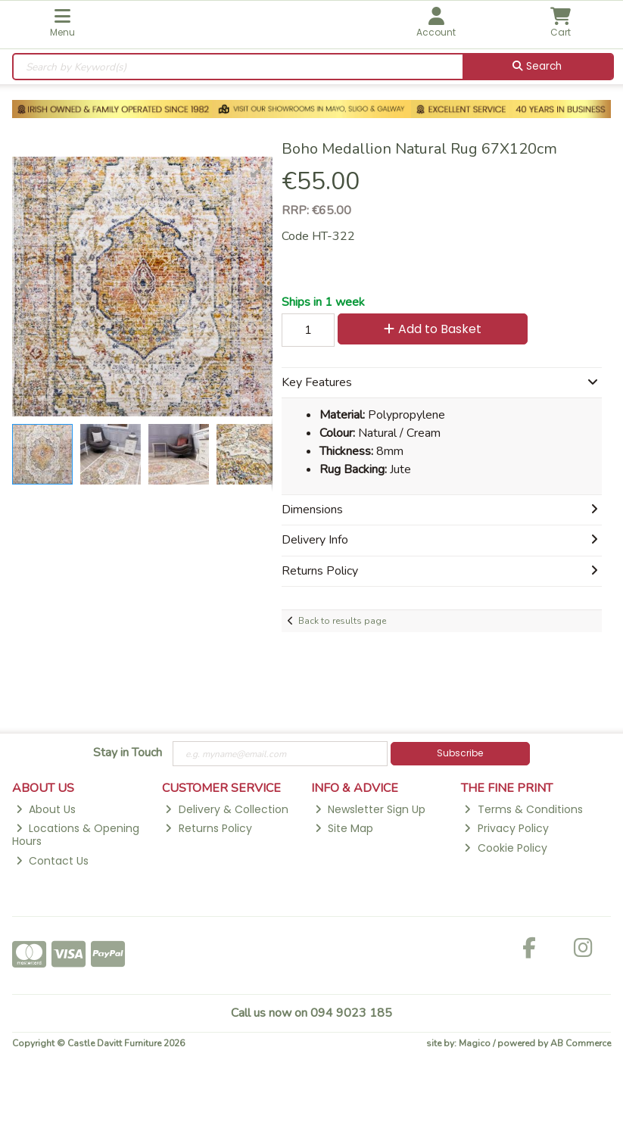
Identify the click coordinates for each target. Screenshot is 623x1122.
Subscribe (460, 752)
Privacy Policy (506, 828)
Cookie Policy (505, 848)
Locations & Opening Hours (75, 835)
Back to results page (342, 621)
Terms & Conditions (523, 809)
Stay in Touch (127, 753)
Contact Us (52, 860)
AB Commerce (580, 1043)
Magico (475, 1043)
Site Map (344, 828)
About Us (46, 809)
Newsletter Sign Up (370, 809)
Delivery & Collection (226, 809)
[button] (259, 169)
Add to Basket (432, 329)
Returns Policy (208, 828)
